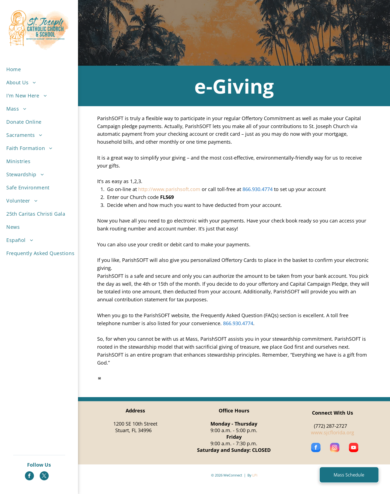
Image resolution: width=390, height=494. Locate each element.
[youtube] (353, 448)
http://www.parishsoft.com (169, 189)
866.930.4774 (257, 189)
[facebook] (29, 476)
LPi (254, 475)
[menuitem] (43, 69)
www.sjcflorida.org (332, 432)
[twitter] (44, 476)
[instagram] (334, 448)
